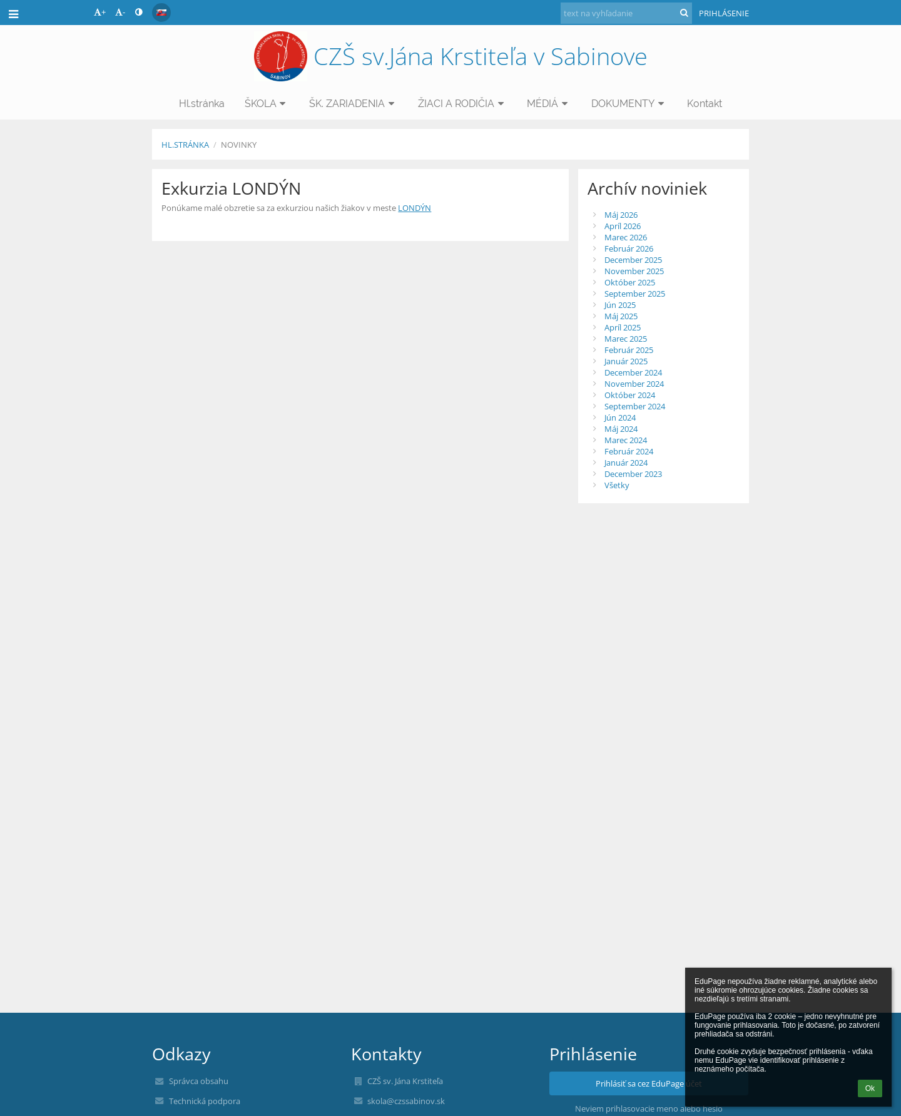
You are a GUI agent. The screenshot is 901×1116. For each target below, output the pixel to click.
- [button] (120, 12)
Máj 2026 (621, 214)
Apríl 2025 (622, 327)
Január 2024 (626, 462)
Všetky (616, 485)
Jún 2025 (620, 304)
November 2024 (634, 383)
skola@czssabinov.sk (406, 1101)
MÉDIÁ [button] (549, 104)
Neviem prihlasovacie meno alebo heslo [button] (649, 1108)
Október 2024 (629, 395)
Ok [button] (870, 1088)
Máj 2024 (621, 428)
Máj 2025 (621, 316)
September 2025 (634, 293)
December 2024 (633, 372)
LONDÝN (414, 207)
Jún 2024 (620, 417)
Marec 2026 (625, 237)
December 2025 (633, 259)
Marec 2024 (625, 440)
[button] (161, 12)
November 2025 (634, 271)
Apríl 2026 (622, 226)
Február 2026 (628, 248)
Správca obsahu (198, 1081)
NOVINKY (239, 144)
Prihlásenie (724, 13)
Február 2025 (628, 350)
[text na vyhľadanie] (626, 13)
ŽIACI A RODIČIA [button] (462, 104)
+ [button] (100, 12)
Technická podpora (204, 1101)
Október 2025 (629, 282)
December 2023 (633, 473)
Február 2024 (628, 451)
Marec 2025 (625, 338)
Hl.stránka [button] (202, 104)
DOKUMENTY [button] (629, 104)
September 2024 (634, 406)
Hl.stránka (185, 144)
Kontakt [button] (704, 104)
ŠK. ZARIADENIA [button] (353, 104)
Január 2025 (626, 361)
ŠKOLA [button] (267, 104)
